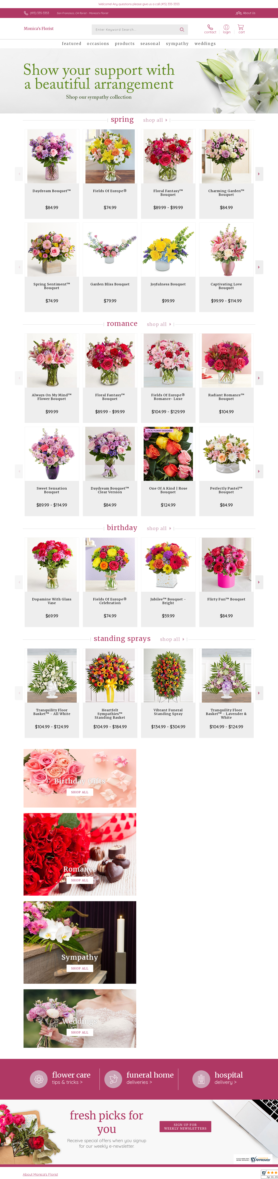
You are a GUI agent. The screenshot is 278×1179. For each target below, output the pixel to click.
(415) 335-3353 (39, 13)
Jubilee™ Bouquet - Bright (168, 601)
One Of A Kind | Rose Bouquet (168, 490)
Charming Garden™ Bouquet (226, 193)
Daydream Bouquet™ (52, 191)
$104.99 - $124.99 (52, 726)
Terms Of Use (174, 1175)
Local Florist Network (223, 1175)
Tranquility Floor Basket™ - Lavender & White (226, 714)
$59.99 (168, 616)
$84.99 (51, 207)
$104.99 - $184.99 (110, 726)
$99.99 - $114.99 (226, 301)
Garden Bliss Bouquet (110, 284)
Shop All (153, 120)
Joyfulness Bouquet (168, 284)
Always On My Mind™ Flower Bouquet (52, 397)
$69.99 (52, 616)
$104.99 (226, 411)
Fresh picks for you (106, 977)
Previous (19, 174)
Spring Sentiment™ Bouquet (52, 286)
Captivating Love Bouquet (226, 286)
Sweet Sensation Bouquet (52, 490)
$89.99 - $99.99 (168, 207)
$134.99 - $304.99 (168, 726)
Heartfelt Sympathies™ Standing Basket (110, 714)
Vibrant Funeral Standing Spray (168, 712)
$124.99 (168, 505)
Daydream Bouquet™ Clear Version (110, 490)
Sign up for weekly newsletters (185, 974)
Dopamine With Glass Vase (52, 601)
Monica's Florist (39, 28)
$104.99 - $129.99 (168, 411)
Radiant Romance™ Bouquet (226, 397)
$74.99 (110, 207)
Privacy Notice (196, 1175)
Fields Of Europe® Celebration (110, 601)
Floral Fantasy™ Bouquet (168, 193)
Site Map (245, 1175)
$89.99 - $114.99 (52, 505)
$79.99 (110, 301)
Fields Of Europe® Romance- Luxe (168, 397)
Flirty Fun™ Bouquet (226, 599)
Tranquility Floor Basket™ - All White (51, 712)
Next (259, 174)
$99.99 (168, 301)
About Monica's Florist (40, 1022)
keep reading (151, 1030)
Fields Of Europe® (110, 191)
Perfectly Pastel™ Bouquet (226, 490)
